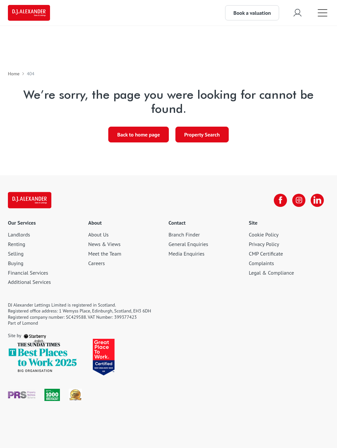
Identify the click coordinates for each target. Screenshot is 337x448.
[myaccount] (297, 13)
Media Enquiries (186, 253)
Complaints (261, 263)
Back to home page (138, 134)
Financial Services (28, 272)
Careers (96, 263)
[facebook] (280, 200)
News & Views (104, 244)
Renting (16, 244)
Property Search (202, 134)
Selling (16, 253)
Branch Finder (184, 234)
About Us (98, 234)
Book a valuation (252, 13)
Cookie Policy (263, 234)
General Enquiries (188, 244)
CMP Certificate (266, 253)
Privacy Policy (264, 244)
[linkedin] (317, 200)
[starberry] (34, 335)
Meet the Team (104, 253)
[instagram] (298, 200)
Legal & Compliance (271, 272)
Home (13, 73)
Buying (15, 263)
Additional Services (29, 282)
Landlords (19, 234)
